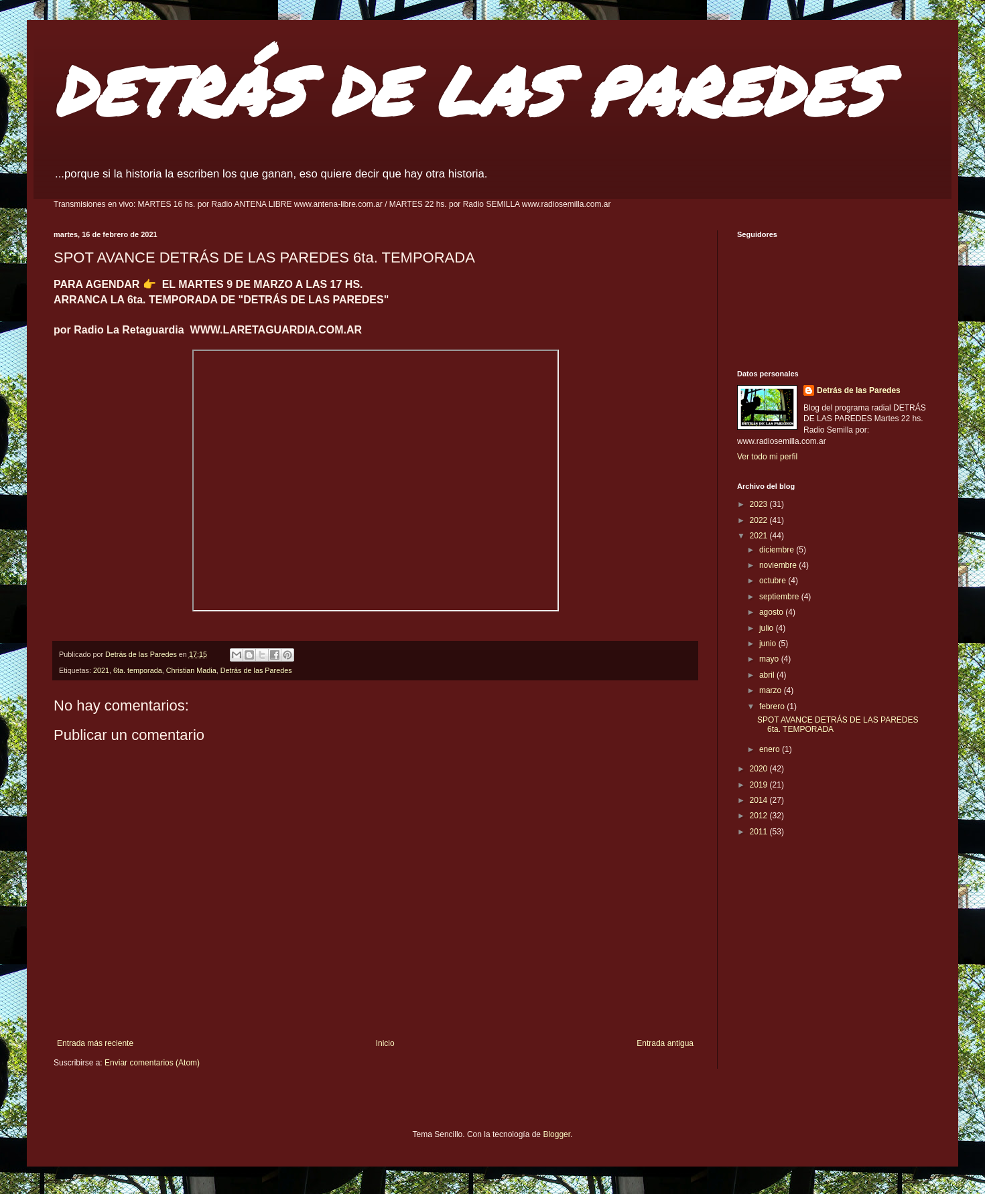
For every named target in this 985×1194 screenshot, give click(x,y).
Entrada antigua (665, 1043)
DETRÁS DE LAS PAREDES (468, 90)
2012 (760, 815)
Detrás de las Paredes (256, 670)
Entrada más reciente (95, 1043)
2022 (760, 520)
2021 (101, 670)
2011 (760, 831)
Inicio (385, 1043)
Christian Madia (191, 670)
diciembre (777, 549)
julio (767, 628)
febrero (773, 706)
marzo (771, 690)
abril (768, 675)
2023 (760, 504)
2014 (760, 800)
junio (769, 643)
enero (770, 749)
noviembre (779, 565)
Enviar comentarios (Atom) (152, 1062)
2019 (760, 785)
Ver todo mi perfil (767, 456)
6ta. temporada (137, 670)
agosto (772, 612)
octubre (773, 580)
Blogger (556, 1134)
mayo (770, 659)
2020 (760, 768)
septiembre (780, 596)
